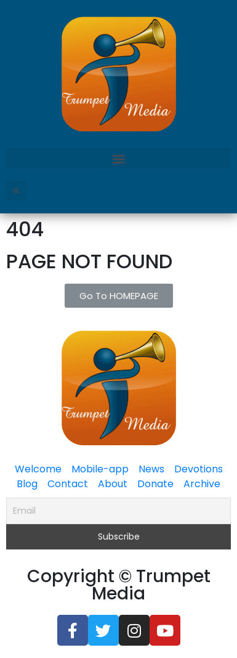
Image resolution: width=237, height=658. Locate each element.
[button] (118, 158)
